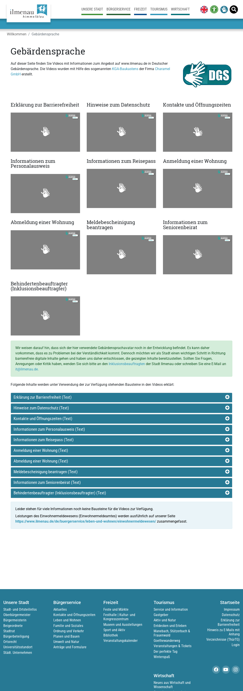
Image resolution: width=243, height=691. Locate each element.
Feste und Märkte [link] (116, 609)
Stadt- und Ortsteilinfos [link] (20, 609)
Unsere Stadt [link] (92, 9)
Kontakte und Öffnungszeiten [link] (74, 615)
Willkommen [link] (16, 34)
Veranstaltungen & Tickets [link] (172, 646)
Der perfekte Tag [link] (165, 651)
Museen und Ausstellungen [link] (122, 624)
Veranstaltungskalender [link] (120, 640)
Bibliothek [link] (110, 635)
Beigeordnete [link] (13, 626)
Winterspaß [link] (162, 657)
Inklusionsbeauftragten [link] (127, 364)
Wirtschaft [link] (180, 9)
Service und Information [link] (171, 609)
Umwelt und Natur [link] (66, 642)
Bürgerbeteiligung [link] (16, 636)
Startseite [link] (230, 602)
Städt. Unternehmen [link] (17, 653)
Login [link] (236, 645)
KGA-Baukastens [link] (125, 69)
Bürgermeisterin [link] (14, 620)
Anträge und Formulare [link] (69, 647)
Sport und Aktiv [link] (114, 630)
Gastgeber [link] (161, 615)
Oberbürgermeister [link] (16, 615)
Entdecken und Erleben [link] (170, 626)
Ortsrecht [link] (10, 642)
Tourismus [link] (158, 9)
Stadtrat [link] (9, 631)
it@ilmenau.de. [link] (27, 369)
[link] (203, 9)
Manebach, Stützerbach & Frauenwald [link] (172, 633)
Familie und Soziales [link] (68, 626)
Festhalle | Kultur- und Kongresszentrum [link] (119, 617)
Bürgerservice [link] (118, 9)
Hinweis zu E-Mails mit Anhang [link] (223, 632)
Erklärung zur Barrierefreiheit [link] (229, 622)
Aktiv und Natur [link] (165, 620)
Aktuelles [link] (60, 609)
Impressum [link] (232, 609)
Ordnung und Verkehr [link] (68, 631)
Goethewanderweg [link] (167, 640)
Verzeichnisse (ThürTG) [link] (223, 639)
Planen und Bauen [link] (66, 636)
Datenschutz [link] (231, 615)
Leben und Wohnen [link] (67, 620)
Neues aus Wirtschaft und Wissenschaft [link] (172, 685)
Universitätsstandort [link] (17, 647)
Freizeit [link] (140, 9)
